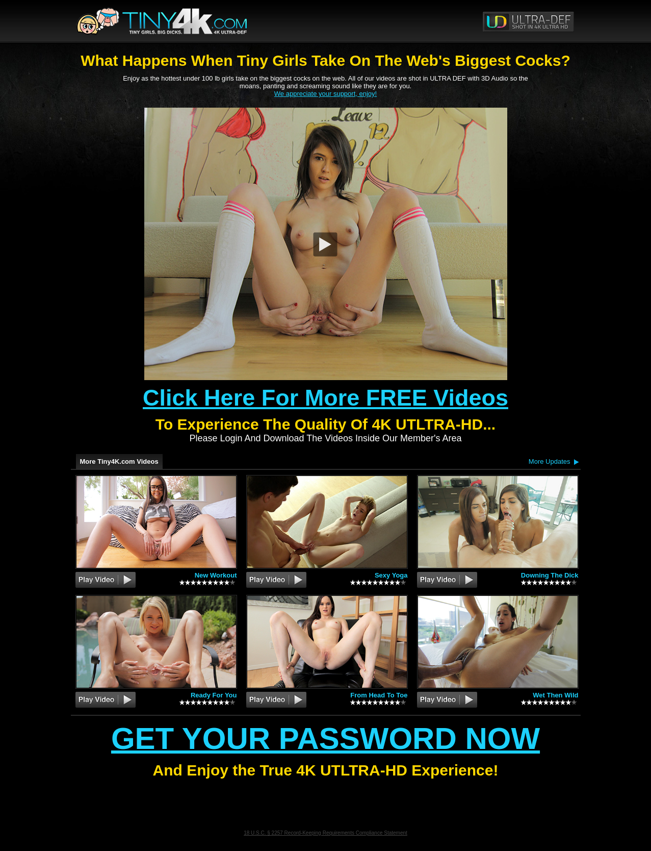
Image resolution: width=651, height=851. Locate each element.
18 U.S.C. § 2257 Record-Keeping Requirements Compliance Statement (325, 833)
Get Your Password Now (325, 738)
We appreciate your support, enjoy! (325, 93)
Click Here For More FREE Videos (325, 398)
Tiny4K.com (199, 21)
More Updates (549, 461)
